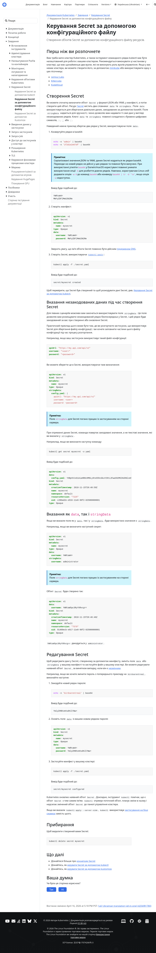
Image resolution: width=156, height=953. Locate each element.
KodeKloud (57, 84)
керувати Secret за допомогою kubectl (88, 865)
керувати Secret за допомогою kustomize (89, 869)
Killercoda (56, 80)
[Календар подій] (147, 921)
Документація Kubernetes (61, 15)
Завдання (83, 15)
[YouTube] (7, 921)
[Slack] (139, 921)
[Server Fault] (18, 921)
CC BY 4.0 (82, 923)
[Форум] (13, 921)
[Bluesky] (29, 921)
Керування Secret (100, 15)
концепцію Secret (86, 861)
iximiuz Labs (57, 77)
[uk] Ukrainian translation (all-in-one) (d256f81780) (124, 905)
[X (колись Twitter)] (35, 921)
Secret (80, 106)
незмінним (115, 668)
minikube (114, 68)
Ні (62, 889)
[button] (128, 4)
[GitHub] (132, 921)
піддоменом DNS (126, 248)
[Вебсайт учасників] (123, 921)
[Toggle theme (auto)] (148, 4)
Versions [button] (105, 4)
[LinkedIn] (24, 921)
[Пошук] (154, 4)
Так (51, 889)
